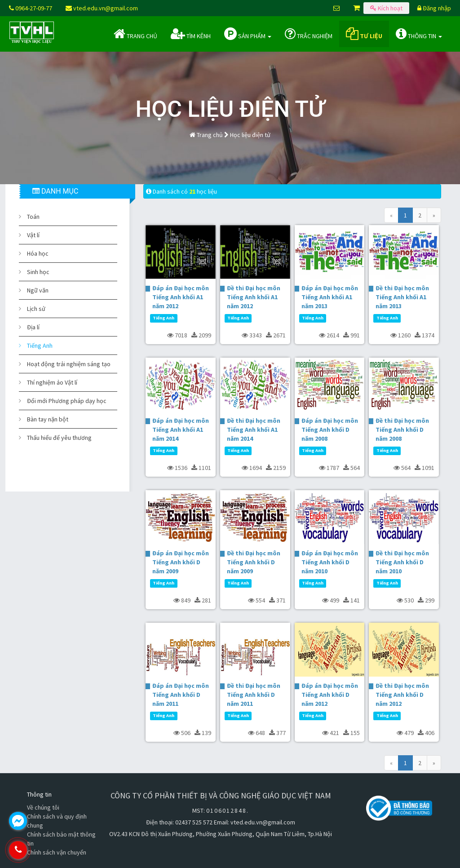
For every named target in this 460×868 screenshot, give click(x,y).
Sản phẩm (247, 33)
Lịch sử (36, 309)
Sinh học (38, 272)
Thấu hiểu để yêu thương (59, 438)
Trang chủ (135, 33)
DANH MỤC (55, 191)
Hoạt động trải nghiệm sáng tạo (69, 364)
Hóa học (38, 253)
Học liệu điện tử (250, 135)
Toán (33, 217)
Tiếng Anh (40, 345)
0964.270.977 (56, 850)
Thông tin (419, 33)
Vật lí (33, 235)
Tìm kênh (191, 33)
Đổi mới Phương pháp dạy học (66, 401)
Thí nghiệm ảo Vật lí (52, 382)
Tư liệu (364, 33)
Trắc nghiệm (308, 33)
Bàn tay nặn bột (47, 419)
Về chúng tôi (43, 807)
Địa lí (33, 327)
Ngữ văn (38, 290)
